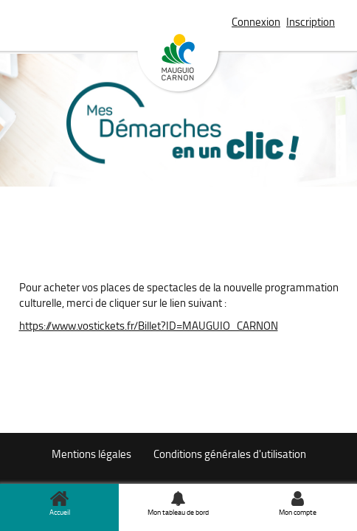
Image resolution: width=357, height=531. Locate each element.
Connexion (256, 22)
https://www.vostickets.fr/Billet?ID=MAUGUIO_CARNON (148, 325)
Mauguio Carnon (178, 64)
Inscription (310, 22)
